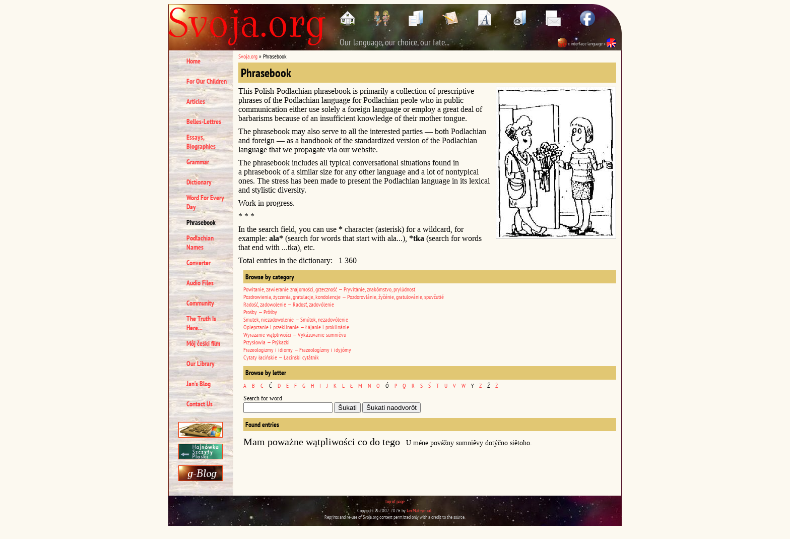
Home (193, 61)
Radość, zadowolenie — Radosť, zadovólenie (288, 304)
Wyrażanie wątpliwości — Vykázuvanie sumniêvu (294, 334)
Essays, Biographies (201, 142)
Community (200, 303)
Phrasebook (201, 222)
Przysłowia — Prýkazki (266, 342)
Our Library (200, 363)
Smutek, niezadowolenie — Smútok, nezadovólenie (295, 319)
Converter (198, 262)
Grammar (197, 161)
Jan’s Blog (198, 383)
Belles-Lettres (203, 121)
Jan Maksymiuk (419, 510)
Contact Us (199, 403)
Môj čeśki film (203, 343)
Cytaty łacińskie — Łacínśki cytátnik (281, 357)
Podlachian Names (200, 242)
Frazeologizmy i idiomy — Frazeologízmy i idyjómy (297, 349)
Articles (195, 101)
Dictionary (199, 182)
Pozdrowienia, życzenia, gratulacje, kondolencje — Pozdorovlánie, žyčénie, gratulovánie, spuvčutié (343, 297)
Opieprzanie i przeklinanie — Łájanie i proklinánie (296, 327)
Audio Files (200, 282)
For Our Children (206, 81)
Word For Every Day (205, 202)
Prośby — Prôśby (260, 312)
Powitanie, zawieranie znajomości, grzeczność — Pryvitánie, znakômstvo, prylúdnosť (329, 289)
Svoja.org (247, 56)
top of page (395, 501)
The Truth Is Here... (201, 323)
